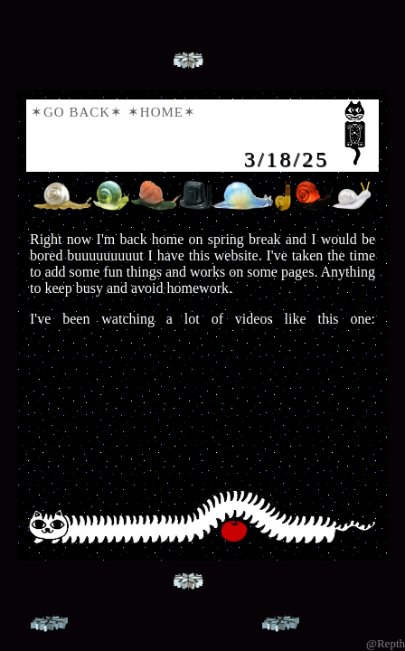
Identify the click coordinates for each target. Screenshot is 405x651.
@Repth (385, 643)
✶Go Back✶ (77, 112)
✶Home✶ (161, 112)
